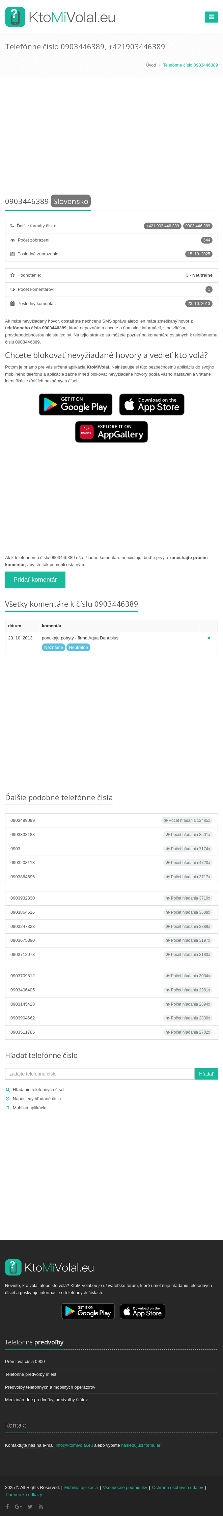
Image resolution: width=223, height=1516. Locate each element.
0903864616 (111, 912)
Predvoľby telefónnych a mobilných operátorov (50, 1387)
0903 (111, 848)
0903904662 (111, 1018)
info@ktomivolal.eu (74, 1445)
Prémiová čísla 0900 (25, 1361)
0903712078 (111, 954)
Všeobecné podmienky (125, 1487)
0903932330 (111, 898)
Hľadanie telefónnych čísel (38, 1089)
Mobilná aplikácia (30, 1107)
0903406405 (111, 990)
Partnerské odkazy (24, 1494)
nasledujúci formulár (140, 1445)
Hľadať (206, 1074)
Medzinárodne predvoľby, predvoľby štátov (46, 1399)
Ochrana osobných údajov (177, 1487)
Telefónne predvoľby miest (30, 1374)
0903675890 (111, 940)
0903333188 (111, 834)
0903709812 (111, 975)
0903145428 (111, 1004)
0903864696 (111, 877)
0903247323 (111, 926)
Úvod (151, 65)
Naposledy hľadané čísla (37, 1098)
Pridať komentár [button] (35, 579)
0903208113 (111, 862)
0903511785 (111, 1032)
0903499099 (111, 820)
